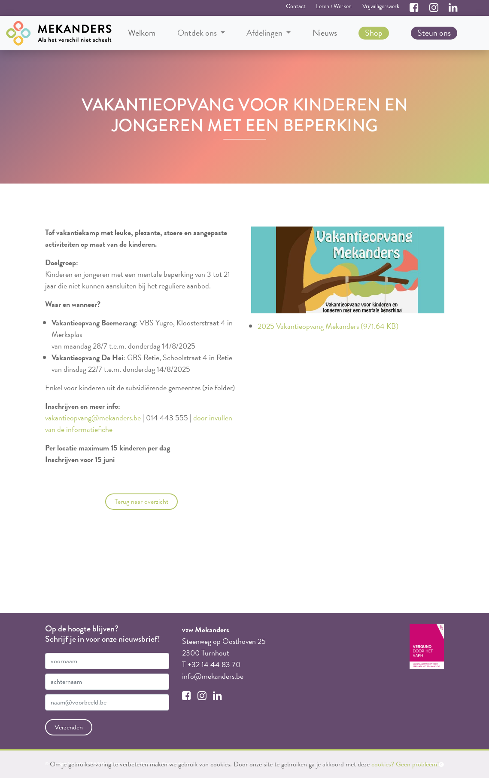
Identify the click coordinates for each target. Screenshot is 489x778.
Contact (296, 6)
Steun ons (434, 32)
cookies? (382, 764)
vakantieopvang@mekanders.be (93, 417)
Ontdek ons (198, 33)
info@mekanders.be (212, 676)
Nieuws (325, 32)
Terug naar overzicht (141, 501)
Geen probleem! (417, 764)
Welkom (141, 32)
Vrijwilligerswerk (380, 6)
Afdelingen (265, 33)
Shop (374, 32)
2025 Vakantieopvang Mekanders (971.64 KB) (328, 326)
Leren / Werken (334, 6)
